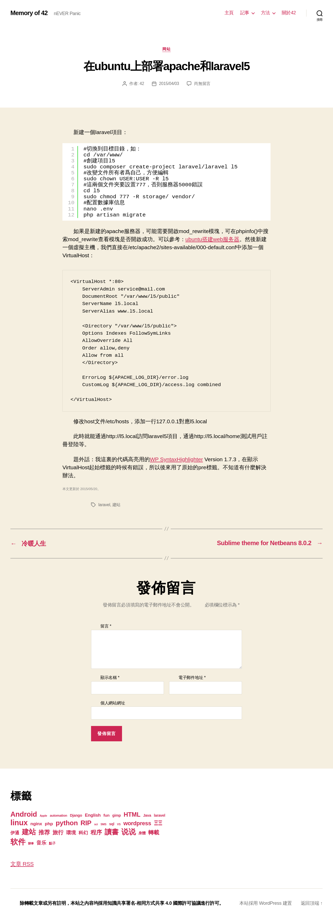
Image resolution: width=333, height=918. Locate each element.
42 (142, 83)
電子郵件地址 (192, 677)
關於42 (289, 12)
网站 (166, 49)
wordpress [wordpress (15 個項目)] (137, 823)
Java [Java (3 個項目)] (147, 815)
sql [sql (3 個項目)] (111, 824)
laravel (104, 505)
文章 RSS (22, 864)
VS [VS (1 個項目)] (119, 824)
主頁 (229, 12)
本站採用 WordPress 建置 (265, 903)
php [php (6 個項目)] (49, 823)
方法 (265, 12)
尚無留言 (202, 83)
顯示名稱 (109, 677)
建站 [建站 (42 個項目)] (29, 832)
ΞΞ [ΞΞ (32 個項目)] (158, 823)
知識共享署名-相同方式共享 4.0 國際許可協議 (154, 903)
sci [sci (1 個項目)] (96, 824)
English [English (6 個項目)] (93, 815)
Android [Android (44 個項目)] (23, 814)
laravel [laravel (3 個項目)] (159, 815)
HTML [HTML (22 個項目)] (132, 814)
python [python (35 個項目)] (67, 823)
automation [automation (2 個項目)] (58, 815)
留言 (105, 626)
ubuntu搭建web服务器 (212, 239)
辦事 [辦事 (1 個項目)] (31, 843)
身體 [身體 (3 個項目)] (141, 833)
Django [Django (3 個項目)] (76, 815)
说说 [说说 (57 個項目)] (128, 832)
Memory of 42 (29, 13)
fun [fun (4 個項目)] (107, 815)
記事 (244, 12)
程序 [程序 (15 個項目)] (96, 832)
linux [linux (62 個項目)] (19, 822)
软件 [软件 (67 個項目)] (17, 841)
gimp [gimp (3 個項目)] (116, 815)
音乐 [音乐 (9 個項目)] (41, 843)
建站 (116, 505)
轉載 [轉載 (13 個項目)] (153, 832)
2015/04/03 (169, 83)
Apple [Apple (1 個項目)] (43, 815)
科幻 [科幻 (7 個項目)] (83, 832)
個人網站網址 (112, 703)
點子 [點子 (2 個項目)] (52, 843)
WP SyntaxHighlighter (176, 459)
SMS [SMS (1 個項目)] (103, 824)
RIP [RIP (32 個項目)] (86, 823)
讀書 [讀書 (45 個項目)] (111, 832)
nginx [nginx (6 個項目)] (36, 823)
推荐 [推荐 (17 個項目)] (44, 832)
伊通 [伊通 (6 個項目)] (14, 832)
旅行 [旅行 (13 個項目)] (58, 832)
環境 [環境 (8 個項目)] (71, 832)
